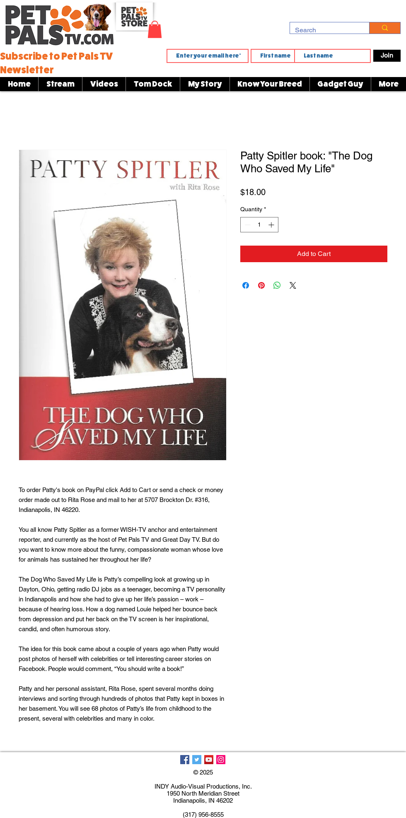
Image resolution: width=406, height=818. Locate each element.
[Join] (387, 56)
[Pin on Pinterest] (261, 285)
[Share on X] (293, 285)
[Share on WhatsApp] (277, 285)
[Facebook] (184, 759)
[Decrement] (247, 224)
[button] (154, 29)
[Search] (323, 30)
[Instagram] (220, 759)
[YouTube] (208, 759)
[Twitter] (196, 759)
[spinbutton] (259, 224)
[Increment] (272, 224)
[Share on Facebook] (246, 285)
